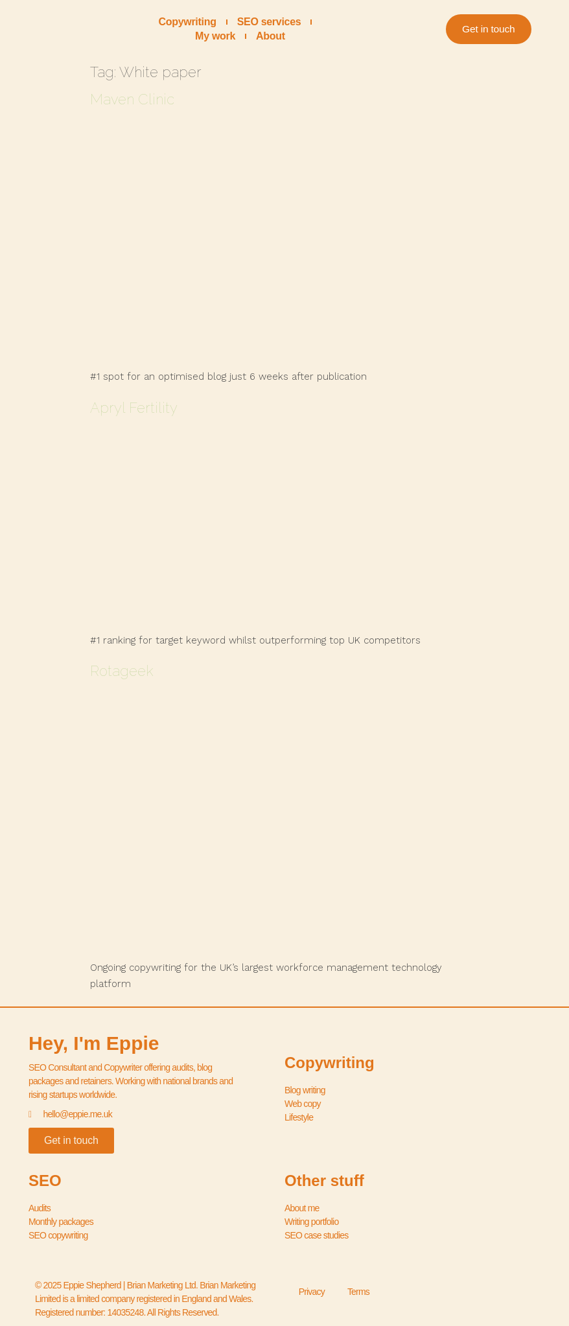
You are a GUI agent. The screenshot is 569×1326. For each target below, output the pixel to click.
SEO (45, 1180)
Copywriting (187, 21)
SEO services (269, 21)
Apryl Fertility (134, 407)
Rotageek (122, 670)
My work (215, 35)
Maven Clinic (132, 99)
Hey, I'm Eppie (94, 1043)
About (270, 35)
